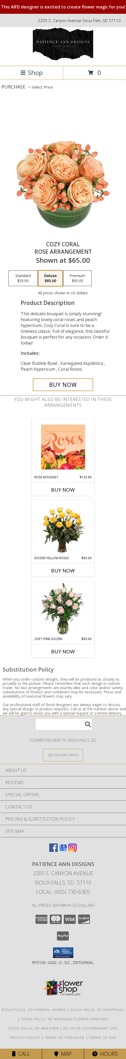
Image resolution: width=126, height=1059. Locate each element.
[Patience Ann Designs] (63, 58)
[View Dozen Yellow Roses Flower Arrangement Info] (63, 528)
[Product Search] (63, 724)
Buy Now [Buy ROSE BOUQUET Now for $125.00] (63, 489)
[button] (63, 952)
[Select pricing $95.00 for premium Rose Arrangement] (77, 278)
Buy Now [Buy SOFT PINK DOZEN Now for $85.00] (63, 651)
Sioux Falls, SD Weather (33, 1028)
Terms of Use (102, 1037)
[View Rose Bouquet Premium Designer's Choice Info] (63, 447)
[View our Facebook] (53, 850)
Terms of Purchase (64, 1037)
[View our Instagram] (72, 850)
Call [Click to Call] (21, 1053)
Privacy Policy (25, 1037)
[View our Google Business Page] (63, 850)
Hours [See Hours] (105, 1053)
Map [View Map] (63, 1053)
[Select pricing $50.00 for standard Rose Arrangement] (23, 278)
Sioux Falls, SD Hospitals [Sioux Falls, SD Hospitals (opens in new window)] (97, 1009)
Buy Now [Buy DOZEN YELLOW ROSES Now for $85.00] (63, 570)
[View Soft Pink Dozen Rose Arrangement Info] (63, 608)
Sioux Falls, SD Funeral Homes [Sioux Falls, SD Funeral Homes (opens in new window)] (33, 1009)
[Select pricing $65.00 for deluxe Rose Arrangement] (50, 278)
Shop (31, 72)
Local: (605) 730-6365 (63, 891)
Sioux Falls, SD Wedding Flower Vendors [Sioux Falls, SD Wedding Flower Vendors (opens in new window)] (64, 1019)
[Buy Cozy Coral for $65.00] (63, 384)
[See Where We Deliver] (63, 754)
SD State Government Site (90, 1028)
